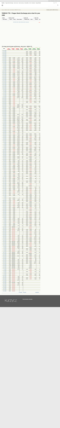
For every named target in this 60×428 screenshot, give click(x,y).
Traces (10, 19)
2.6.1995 (4, 224)
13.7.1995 (4, 191)
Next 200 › (37, 292)
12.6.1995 (4, 217)
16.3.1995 (4, 288)
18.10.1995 (4, 108)
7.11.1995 (4, 91)
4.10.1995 (4, 120)
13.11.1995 (4, 86)
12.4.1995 (4, 265)
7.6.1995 (4, 220)
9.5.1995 (4, 246)
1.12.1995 (4, 69)
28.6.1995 (4, 202)
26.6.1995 (4, 205)
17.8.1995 (4, 161)
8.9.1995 (4, 142)
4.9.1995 (4, 147)
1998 (19, 22)
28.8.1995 (4, 153)
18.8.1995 (4, 160)
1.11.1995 (4, 96)
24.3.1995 (4, 281)
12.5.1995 (4, 242)
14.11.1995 (4, 85)
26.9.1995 (4, 127)
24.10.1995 (4, 103)
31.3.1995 (4, 275)
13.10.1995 (4, 112)
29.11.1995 (4, 72)
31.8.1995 (4, 149)
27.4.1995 (4, 253)
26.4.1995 (4, 254)
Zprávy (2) (26, 17)
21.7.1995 (4, 184)
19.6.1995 (4, 211)
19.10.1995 (4, 107)
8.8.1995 (4, 170)
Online (3, 17)
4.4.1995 (4, 272)
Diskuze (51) (26, 19)
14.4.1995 (4, 263)
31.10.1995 (4, 97)
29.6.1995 (4, 201)
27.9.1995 (4, 126)
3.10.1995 (4, 121)
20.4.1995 (4, 259)
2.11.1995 (4, 95)
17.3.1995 (4, 287)
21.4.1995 (4, 258)
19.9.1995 (4, 133)
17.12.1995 (4, 56)
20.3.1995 (4, 286)
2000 (23, 22)
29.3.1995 (4, 277)
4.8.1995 (4, 172)
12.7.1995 (4, 193)
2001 (24, 22)
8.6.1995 (4, 219)
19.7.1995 (4, 187)
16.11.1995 (4, 83)
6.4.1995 (4, 270)
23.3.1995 (4, 282)
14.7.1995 (4, 190)
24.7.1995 (4, 183)
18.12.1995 (4, 55)
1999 (21, 22)
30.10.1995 (4, 98)
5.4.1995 (4, 271)
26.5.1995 (4, 230)
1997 (17, 22)
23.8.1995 (4, 156)
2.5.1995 (4, 251)
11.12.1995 (4, 62)
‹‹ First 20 (24, 292)
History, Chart (11, 17)
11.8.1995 (4, 166)
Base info (36, 17)
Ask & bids (5, 19)
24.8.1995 (4, 155)
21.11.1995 (4, 79)
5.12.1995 (4, 67)
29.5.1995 (4, 229)
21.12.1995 (4, 51)
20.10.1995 (4, 106)
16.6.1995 (4, 212)
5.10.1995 (4, 119)
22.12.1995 (4, 50)
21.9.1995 (4, 131)
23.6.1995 (4, 206)
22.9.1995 (4, 130)
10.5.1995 (4, 245)
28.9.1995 (4, 125)
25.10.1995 (4, 102)
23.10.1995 (4, 104)
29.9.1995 (4, 124)
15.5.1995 (4, 241)
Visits (31, 19)
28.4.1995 (4, 252)
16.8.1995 (4, 162)
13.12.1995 (4, 60)
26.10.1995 (4, 101)
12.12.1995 (4, 61)
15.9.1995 (4, 136)
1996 (16, 22)
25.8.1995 (4, 154)
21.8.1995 (4, 159)
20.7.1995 (4, 185)
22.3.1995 (4, 283)
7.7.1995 (4, 196)
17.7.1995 (4, 189)
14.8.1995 (4, 165)
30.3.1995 (4, 276)
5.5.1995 (4, 247)
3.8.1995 (4, 173)
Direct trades (19, 19)
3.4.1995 (4, 274)
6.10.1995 (4, 118)
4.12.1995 (4, 68)
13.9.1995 (4, 138)
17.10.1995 (4, 109)
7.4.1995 (4, 269)
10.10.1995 (4, 115)
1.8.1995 (4, 176)
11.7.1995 (4, 194)
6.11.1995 (4, 92)
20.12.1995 (4, 52)
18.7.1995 (4, 188)
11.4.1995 (4, 266)
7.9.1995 (4, 143)
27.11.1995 (4, 74)
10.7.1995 (4, 195)
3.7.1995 (4, 199)
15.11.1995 (4, 84)
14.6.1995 (4, 214)
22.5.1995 (4, 235)
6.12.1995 (4, 66)
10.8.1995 (4, 167)
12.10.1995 (4, 113)
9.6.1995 (4, 218)
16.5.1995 (4, 240)
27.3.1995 (4, 280)
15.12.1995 (4, 57)
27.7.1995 (4, 179)
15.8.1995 (4, 164)
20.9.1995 (4, 132)
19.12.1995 (4, 54)
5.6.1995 (4, 223)
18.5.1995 (4, 237)
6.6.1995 (4, 222)
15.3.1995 (4, 289)
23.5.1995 (4, 234)
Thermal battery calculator (27, 299)
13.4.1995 (4, 264)
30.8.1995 (4, 150)
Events (36, 19)
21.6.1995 (4, 208)
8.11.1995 (4, 90)
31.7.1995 (4, 177)
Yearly (14, 19)
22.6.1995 (4, 207)
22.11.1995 (4, 78)
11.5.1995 (4, 243)
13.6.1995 (4, 216)
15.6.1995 (4, 213)
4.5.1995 (4, 248)
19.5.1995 (4, 236)
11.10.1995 (4, 114)
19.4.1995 (4, 260)
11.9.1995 (4, 141)
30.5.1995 (4, 228)
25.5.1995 (4, 231)
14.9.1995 (4, 137)
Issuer (40, 19)
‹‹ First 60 (20, 292)
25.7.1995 (4, 182)
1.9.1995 (4, 148)
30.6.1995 (4, 200)
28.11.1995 (4, 73)
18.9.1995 (4, 135)
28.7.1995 (4, 178)
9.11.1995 (4, 89)
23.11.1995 (4, 77)
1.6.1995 (4, 225)
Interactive (27, 22)
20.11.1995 (4, 80)
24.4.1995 (4, 257)
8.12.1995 (4, 63)
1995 (14, 22)
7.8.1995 (4, 171)
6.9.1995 (4, 144)
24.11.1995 (4, 75)
